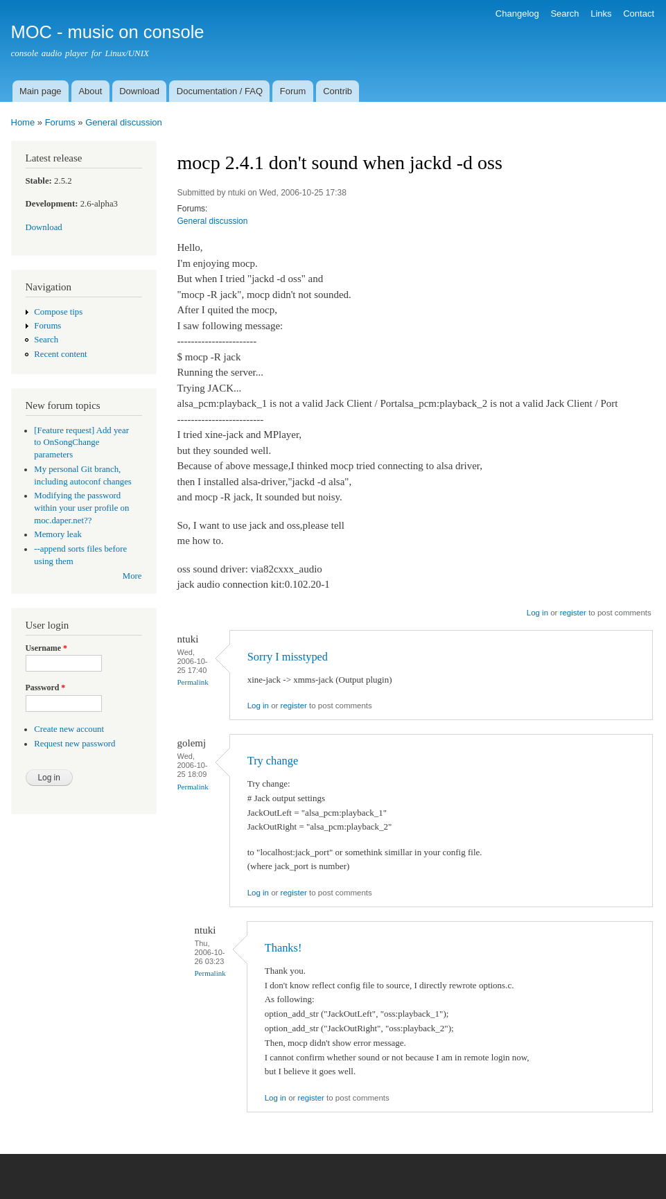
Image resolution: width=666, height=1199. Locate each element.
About (90, 91)
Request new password (74, 744)
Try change (272, 760)
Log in (537, 613)
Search (564, 13)
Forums (60, 122)
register (573, 613)
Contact (638, 13)
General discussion (123, 122)
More (132, 576)
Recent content (60, 354)
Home (23, 122)
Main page (40, 91)
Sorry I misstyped (287, 656)
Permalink (193, 682)
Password (46, 687)
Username (46, 648)
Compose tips (58, 312)
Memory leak (58, 534)
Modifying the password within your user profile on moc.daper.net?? (81, 508)
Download (139, 91)
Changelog (517, 13)
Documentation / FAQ (220, 91)
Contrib (337, 91)
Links (600, 13)
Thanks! (283, 947)
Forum (293, 91)
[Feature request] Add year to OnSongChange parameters (81, 443)
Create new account (69, 729)
